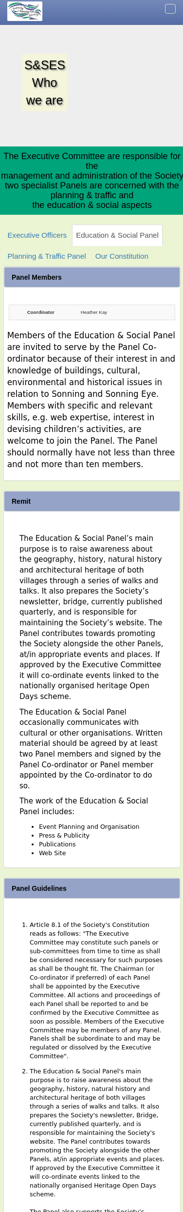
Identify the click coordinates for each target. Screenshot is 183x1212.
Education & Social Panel (117, 235)
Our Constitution (121, 256)
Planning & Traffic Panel (47, 256)
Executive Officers (37, 235)
